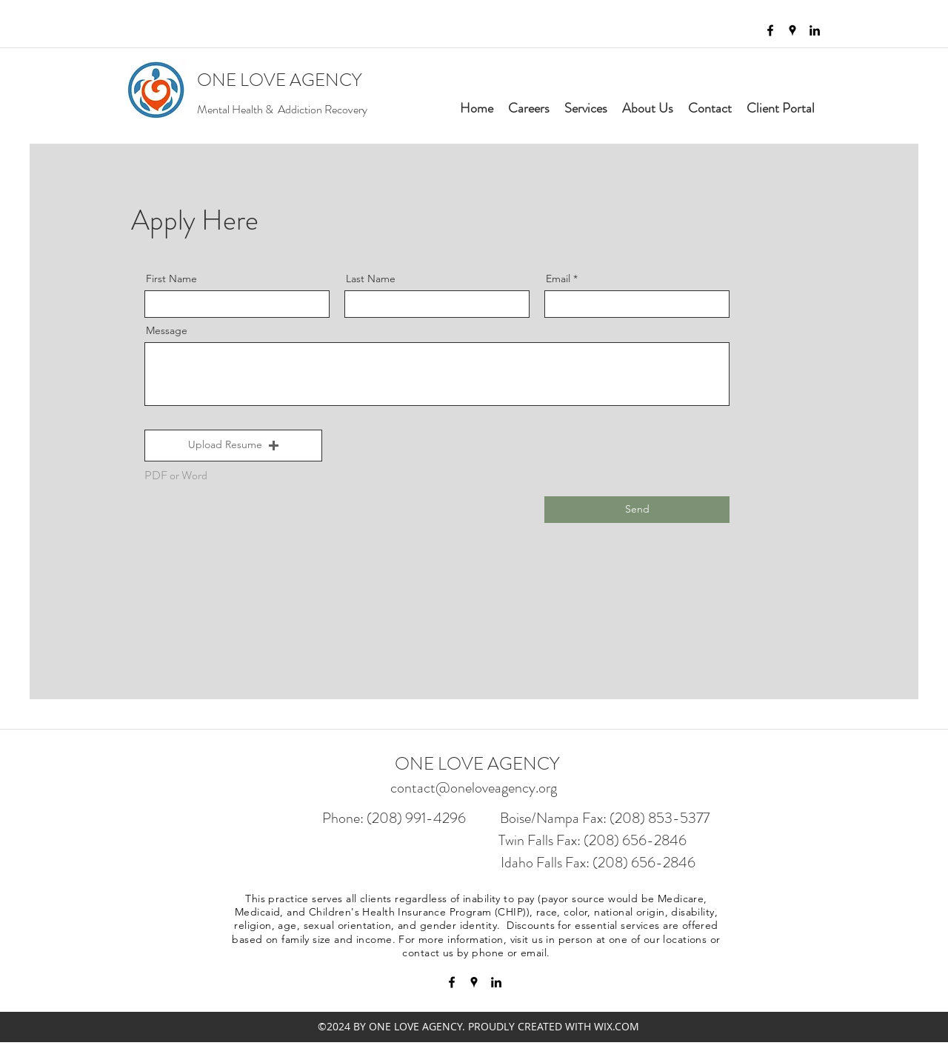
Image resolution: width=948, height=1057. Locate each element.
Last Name (370, 278)
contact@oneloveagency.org (473, 787)
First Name (171, 278)
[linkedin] (814, 30)
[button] (233, 445)
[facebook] (770, 30)
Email (558, 278)
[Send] (637, 509)
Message (166, 330)
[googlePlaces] (792, 30)
